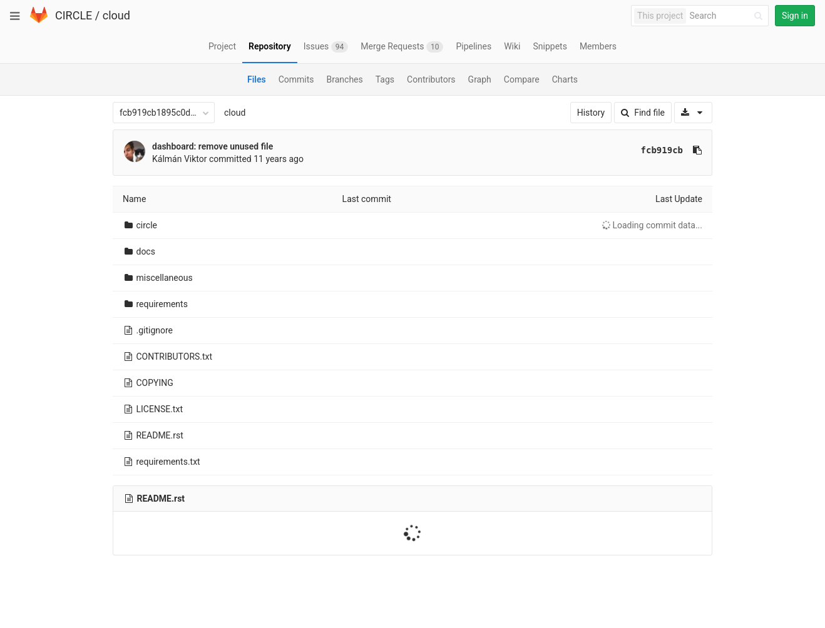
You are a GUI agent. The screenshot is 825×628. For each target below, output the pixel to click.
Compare (522, 79)
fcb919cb (662, 150)
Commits (296, 79)
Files (256, 79)
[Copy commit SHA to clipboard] (697, 150)
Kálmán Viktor (179, 159)
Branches (345, 79)
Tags (385, 79)
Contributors (431, 79)
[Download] (693, 112)
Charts (565, 79)
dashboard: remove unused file (212, 146)
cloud (116, 15)
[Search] (728, 16)
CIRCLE (73, 15)
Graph (479, 79)
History (591, 113)
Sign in (795, 16)
